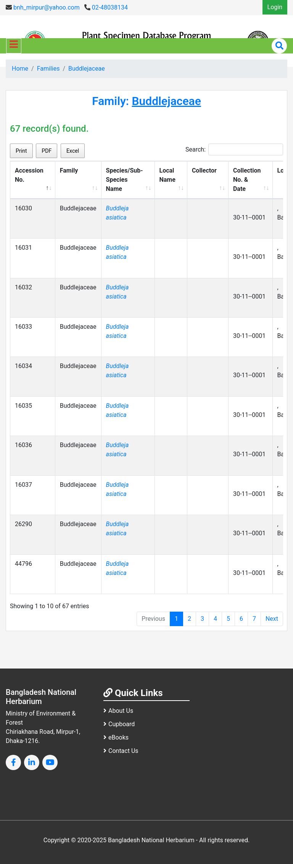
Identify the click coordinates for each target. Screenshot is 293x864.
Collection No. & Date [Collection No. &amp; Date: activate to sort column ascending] (247, 179)
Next (272, 618)
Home (20, 68)
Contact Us (120, 750)
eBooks (116, 737)
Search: (234, 149)
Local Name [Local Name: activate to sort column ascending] (167, 175)
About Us (118, 710)
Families (48, 68)
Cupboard (119, 724)
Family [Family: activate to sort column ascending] (69, 170)
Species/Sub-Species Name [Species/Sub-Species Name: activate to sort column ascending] (124, 179)
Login (274, 7)
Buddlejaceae (86, 68)
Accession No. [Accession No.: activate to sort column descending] (29, 175)
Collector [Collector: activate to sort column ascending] (204, 170)
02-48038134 (106, 7)
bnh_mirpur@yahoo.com (43, 7)
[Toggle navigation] (13, 45)
